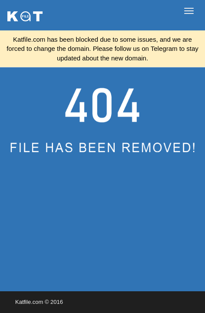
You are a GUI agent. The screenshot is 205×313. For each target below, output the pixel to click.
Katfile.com (29, 302)
